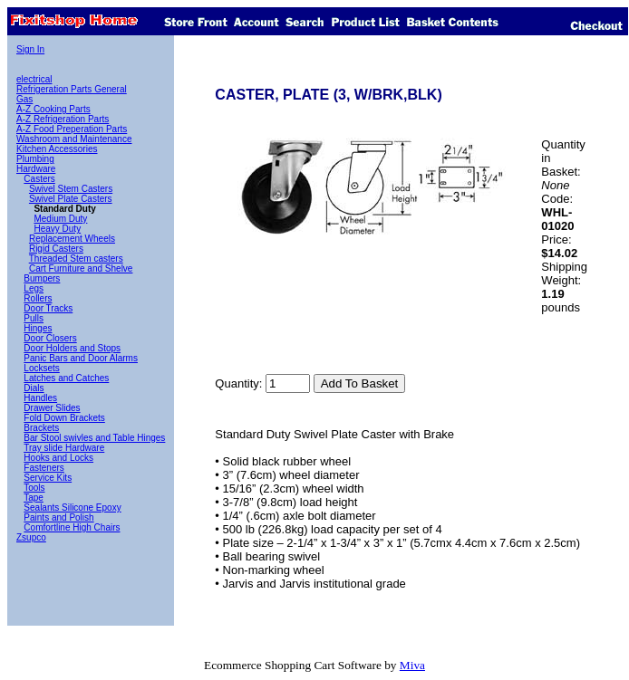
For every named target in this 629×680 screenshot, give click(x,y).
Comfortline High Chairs (72, 527)
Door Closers (50, 338)
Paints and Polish (58, 517)
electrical (34, 79)
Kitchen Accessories (57, 149)
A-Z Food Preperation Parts (71, 129)
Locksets (41, 368)
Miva (412, 665)
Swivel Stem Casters (70, 189)
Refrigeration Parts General (71, 89)
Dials (34, 388)
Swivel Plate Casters (70, 199)
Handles (40, 398)
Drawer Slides (52, 408)
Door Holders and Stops (72, 348)
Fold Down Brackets (64, 418)
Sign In (30, 49)
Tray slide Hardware (64, 448)
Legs (34, 288)
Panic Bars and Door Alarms (81, 358)
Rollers (38, 298)
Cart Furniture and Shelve (81, 268)
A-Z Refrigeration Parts (62, 119)
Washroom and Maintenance (73, 139)
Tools (34, 488)
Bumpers (42, 278)
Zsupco (31, 537)
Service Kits (48, 478)
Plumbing (35, 159)
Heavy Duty (57, 229)
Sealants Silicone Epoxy (72, 507)
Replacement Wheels (72, 239)
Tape (34, 498)
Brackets (41, 428)
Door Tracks (48, 308)
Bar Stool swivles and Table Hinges (94, 438)
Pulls (34, 318)
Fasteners (43, 468)
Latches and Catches (66, 378)
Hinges (38, 328)
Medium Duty (60, 219)
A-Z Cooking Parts (53, 109)
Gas (24, 99)
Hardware (35, 169)
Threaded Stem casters (76, 258)
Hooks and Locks (58, 458)
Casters (39, 179)
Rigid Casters (56, 249)
